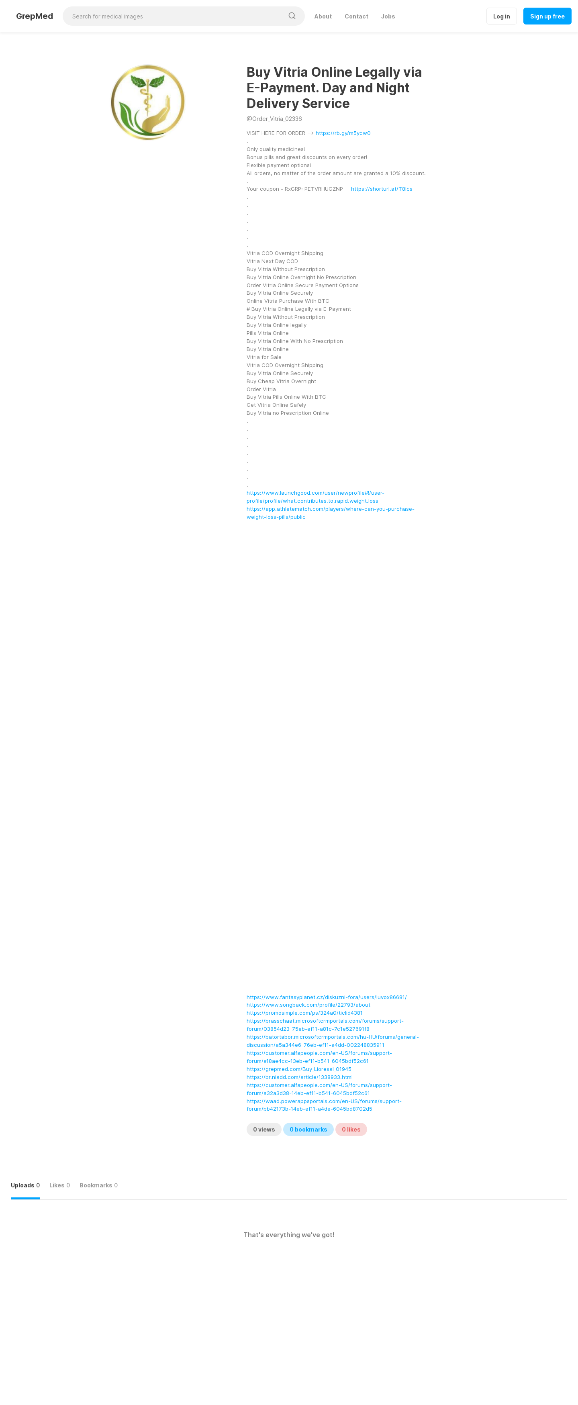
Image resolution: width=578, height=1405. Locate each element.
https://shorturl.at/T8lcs (382, 189)
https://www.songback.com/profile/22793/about (308, 1004)
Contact (356, 16)
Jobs (388, 16)
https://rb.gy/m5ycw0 (343, 133)
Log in (501, 16)
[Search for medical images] (173, 16)
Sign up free (547, 16)
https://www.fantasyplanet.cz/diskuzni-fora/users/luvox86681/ (327, 997)
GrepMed (34, 16)
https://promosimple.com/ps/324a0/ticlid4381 (305, 1012)
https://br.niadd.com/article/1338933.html (300, 1077)
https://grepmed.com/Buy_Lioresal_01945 (299, 1069)
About (323, 16)
